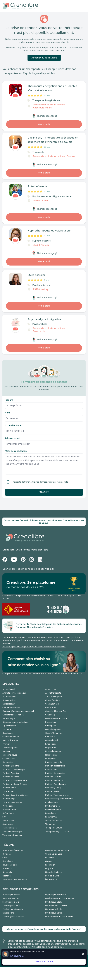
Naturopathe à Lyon (11, 898)
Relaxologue (50, 813)
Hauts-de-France (9, 865)
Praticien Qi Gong (53, 788)
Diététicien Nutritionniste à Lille (59, 917)
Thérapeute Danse (10, 828)
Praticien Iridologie (10, 777)
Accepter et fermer (44, 961)
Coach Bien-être (52, 704)
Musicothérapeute (53, 751)
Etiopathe (6, 729)
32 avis (47, 236)
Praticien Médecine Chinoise (14, 784)
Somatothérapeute (53, 821)
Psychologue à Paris (11, 895)
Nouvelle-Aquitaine (53, 872)
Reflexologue (8, 813)
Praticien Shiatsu (52, 791)
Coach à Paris (8, 913)
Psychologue (7, 806)
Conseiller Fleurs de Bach (56, 711)
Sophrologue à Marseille (55, 895)
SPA (4, 817)
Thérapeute (50, 824)
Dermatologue (8, 718)
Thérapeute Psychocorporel (57, 831)
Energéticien (50, 722)
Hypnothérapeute (10, 740)
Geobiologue (8, 733)
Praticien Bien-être (10, 766)
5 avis (46, 280)
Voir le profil (44, 124)
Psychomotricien (52, 806)
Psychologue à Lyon (53, 913)
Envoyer (44, 492)
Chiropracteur (8, 704)
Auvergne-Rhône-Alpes (12, 850)
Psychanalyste (51, 802)
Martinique (7, 869)
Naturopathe (51, 755)
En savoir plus (17, 956)
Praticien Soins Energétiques (15, 795)
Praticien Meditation (54, 780)
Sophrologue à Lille (10, 902)
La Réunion (50, 865)
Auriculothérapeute (53, 697)
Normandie (7, 872)
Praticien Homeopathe (55, 773)
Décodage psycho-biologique (15, 722)
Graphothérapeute (10, 737)
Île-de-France (51, 879)
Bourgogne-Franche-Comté (57, 850)
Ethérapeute (50, 726)
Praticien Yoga (8, 799)
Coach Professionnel (11, 707)
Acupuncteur (51, 689)
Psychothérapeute (53, 810)
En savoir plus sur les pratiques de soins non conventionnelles (34, 646)
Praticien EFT (51, 769)
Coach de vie (50, 707)
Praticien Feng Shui (10, 773)
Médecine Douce (9, 755)
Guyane (48, 861)
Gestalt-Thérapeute (53, 733)
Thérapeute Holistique (12, 831)
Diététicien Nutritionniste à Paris (59, 898)
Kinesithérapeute (9, 748)
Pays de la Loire (52, 876)
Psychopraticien (9, 810)
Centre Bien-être (52, 700)
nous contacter (55, 947)
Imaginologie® (51, 740)
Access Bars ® (8, 689)
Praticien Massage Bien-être (14, 780)
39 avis (47, 95)
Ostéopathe (7, 762)
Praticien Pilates (9, 788)
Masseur (6, 751)
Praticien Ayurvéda (53, 762)
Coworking (50, 715)
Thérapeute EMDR (53, 828)
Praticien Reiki (8, 791)
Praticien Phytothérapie (55, 784)
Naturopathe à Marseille (56, 906)
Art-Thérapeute (9, 697)
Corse (4, 858)
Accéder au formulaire (44, 57)
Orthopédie (50, 759)
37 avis (47, 147)
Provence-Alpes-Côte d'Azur (14, 879)
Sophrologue (8, 824)
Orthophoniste (8, 759)
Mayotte (49, 869)
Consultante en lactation (13, 715)
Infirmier (6, 744)
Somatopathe (8, 821)
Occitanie (6, 876)
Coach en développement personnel (18, 711)
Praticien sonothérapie (12, 802)
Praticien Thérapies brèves (57, 795)
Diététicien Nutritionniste (56, 718)
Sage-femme (51, 817)
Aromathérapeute (53, 693)
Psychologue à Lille (53, 902)
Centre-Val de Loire (53, 854)
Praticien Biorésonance (55, 766)
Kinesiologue (50, 744)
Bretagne (6, 854)
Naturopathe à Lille (53, 909)
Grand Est (49, 858)
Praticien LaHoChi (53, 777)
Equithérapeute (9, 726)
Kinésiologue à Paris (11, 906)
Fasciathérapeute (52, 729)
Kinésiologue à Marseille (13, 917)
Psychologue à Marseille (12, 909)
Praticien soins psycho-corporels (59, 799)
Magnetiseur (51, 748)
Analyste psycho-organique (14, 693)
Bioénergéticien (9, 700)
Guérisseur (50, 737)
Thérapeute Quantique (12, 835)
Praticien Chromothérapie (13, 769)
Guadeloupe (7, 861)
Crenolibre (8, 549)
